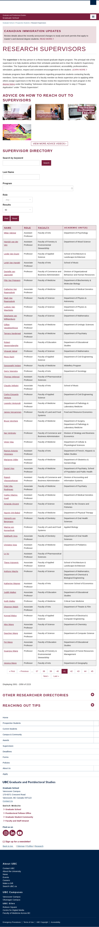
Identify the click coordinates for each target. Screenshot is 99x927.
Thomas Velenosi (12, 377)
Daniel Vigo (9, 468)
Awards (6, 740)
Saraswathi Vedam (12, 365)
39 (52, 671)
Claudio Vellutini (11, 385)
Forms (6, 757)
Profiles (29, 846)
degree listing (9, 84)
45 (93, 671)
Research (39, 846)
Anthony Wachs (11, 571)
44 (86, 671)
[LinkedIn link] (12, 833)
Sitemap (21, 846)
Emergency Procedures (12, 922)
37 (38, 671)
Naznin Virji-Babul (12, 512)
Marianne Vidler (11, 459)
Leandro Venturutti (12, 403)
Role (5, 195)
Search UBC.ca (10, 886)
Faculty (43, 227)
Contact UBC (9, 868)
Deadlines (7, 751)
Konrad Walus (10, 615)
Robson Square (10, 907)
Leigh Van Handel (12, 262)
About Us (7, 768)
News (5, 874)
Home (5, 717)
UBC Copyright (42, 922)
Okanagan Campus (11, 900)
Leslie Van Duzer (11, 254)
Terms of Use (28, 922)
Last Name (8, 172)
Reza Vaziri (9, 357)
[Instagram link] (6, 833)
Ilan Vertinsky (10, 433)
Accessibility (55, 922)
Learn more (78, 69)
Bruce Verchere (11, 421)
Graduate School (8, 23)
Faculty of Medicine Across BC (16, 913)
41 (65, 671)
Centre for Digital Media (13, 910)
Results (7, 204)
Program (7, 183)
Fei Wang (8, 642)
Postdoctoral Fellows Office (18, 813)
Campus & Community (12, 734)
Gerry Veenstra (11, 371)
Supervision (8, 746)
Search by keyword (13, 158)
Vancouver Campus (11, 897)
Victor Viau (9, 442)
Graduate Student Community (19, 817)
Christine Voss (10, 545)
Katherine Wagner (12, 583)
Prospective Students (23, 23)
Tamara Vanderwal (12, 333)
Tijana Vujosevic (11, 562)
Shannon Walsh (11, 607)
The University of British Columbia (35, 5)
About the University (12, 871)
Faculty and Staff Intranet (17, 821)
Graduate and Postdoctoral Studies (49, 782)
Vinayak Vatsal (10, 351)
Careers (6, 880)
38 (45, 671)
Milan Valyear (10, 233)
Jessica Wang (10, 663)
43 (79, 671)
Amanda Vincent (11, 504)
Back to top (9, 846)
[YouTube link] (20, 833)
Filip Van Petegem (12, 280)
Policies (6, 762)
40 (59, 671)
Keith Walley (9, 601)
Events (6, 877)
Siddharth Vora (10, 536)
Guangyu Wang (11, 651)
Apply (5, 774)
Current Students (10, 729)
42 (72, 671)
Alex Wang (9, 624)
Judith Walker (10, 592)
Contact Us (8, 801)
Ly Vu (6, 553)
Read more (46, 39)
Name (7, 227)
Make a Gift (8, 883)
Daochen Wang (11, 633)
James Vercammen (12, 412)
